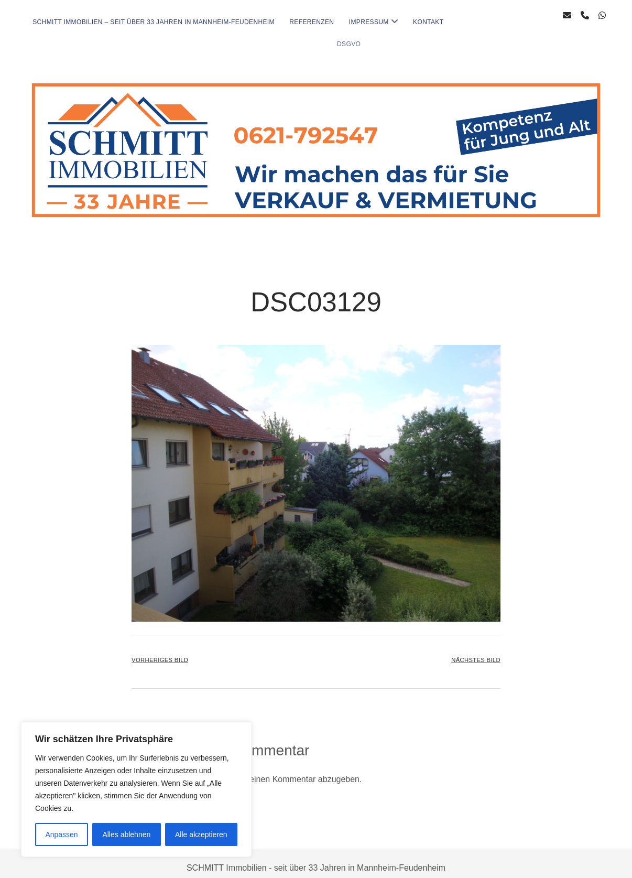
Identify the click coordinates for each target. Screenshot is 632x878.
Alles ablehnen (126, 834)
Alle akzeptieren (201, 834)
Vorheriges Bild (160, 651)
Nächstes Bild (475, 651)
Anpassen (61, 834)
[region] (136, 789)
